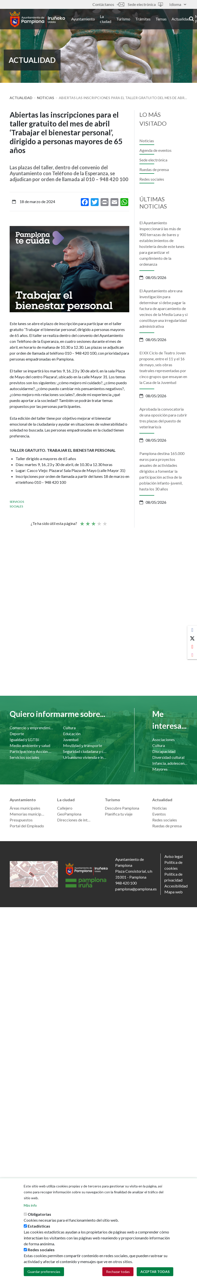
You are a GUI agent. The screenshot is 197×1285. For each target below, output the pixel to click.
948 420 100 (126, 883)
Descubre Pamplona (122, 808)
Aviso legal (173, 856)
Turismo (126, 19)
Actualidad (183, 19)
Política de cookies (173, 865)
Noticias (45, 98)
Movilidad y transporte (82, 745)
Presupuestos (21, 819)
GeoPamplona (69, 814)
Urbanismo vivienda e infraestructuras (85, 757)
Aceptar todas (155, 1272)
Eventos (159, 814)
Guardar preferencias (43, 1272)
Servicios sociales (24, 757)
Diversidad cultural (168, 757)
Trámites (145, 19)
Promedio (93, 521)
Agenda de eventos (155, 150)
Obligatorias (39, 1214)
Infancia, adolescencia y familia (170, 763)
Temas (163, 19)
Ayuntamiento (86, 19)
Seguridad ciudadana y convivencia (85, 751)
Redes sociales (151, 179)
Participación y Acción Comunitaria (31, 751)
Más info (30, 1205)
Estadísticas (39, 1226)
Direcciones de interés (74, 819)
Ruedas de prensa (154, 169)
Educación (72, 733)
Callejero (64, 808)
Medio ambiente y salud (30, 745)
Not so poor (87, 521)
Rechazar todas (118, 1272)
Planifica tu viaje (118, 814)
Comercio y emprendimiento (31, 727)
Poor (82, 521)
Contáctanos (108, 4)
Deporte (17, 733)
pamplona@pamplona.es (136, 888)
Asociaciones (163, 739)
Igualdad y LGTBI (24, 739)
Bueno (99, 521)
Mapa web (173, 891)
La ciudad (108, 19)
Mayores (160, 769)
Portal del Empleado (27, 825)
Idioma (177, 4)
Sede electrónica (145, 4)
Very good (104, 521)
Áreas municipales (25, 808)
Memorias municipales (27, 814)
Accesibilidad (176, 886)
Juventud (70, 739)
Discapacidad (163, 751)
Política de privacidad (173, 877)
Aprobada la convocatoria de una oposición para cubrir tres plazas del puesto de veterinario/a (163, 418)
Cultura (69, 727)
